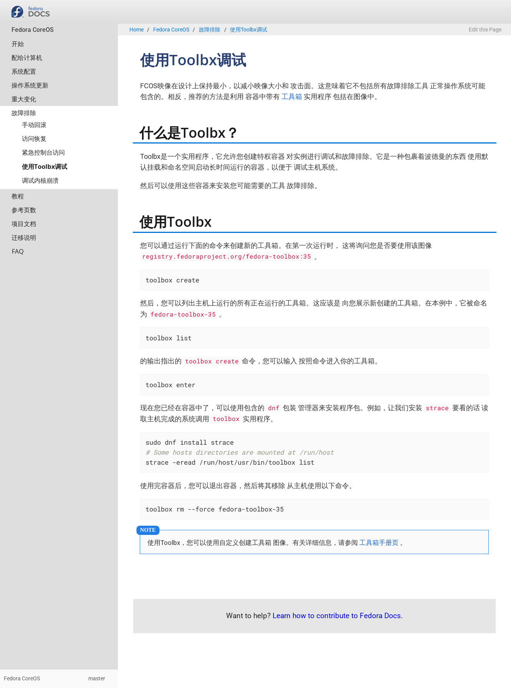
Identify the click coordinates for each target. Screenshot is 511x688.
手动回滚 (34, 124)
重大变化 (24, 99)
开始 (18, 44)
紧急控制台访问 (43, 152)
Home (136, 29)
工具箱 (291, 96)
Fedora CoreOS (33, 29)
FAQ (17, 251)
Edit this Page (485, 29)
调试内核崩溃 (40, 180)
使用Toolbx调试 (44, 166)
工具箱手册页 (379, 542)
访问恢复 (34, 138)
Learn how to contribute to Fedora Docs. (338, 615)
